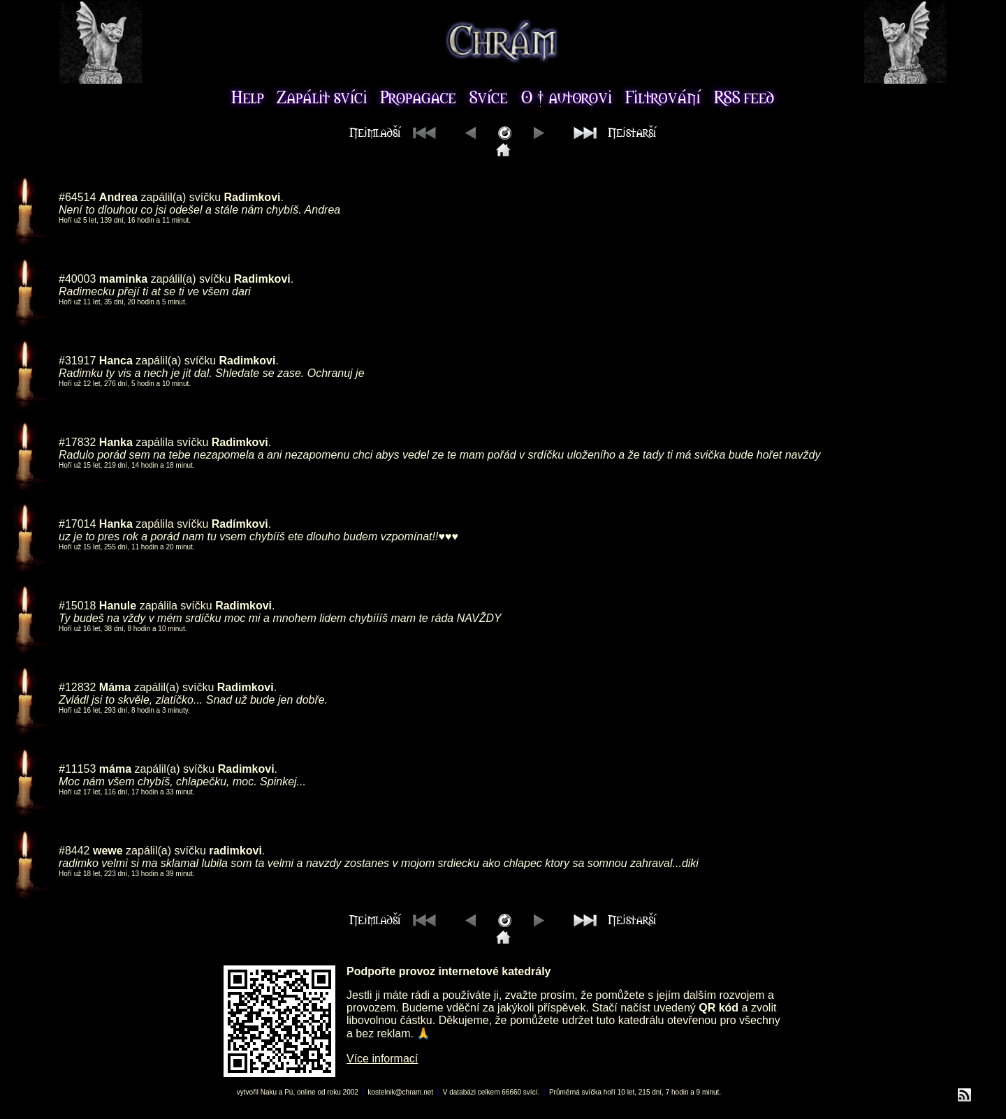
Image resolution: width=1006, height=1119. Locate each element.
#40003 (77, 279)
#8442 (74, 851)
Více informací (382, 1059)
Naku (269, 1092)
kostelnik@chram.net (401, 1092)
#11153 (77, 769)
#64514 (77, 197)
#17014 (77, 524)
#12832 (77, 687)
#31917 (77, 360)
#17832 (77, 442)
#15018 (77, 606)
